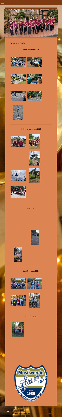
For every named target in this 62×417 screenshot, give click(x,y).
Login (52, 411)
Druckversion (13, 411)
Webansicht (51, 414)
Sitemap (24, 411)
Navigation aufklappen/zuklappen (31, 3)
